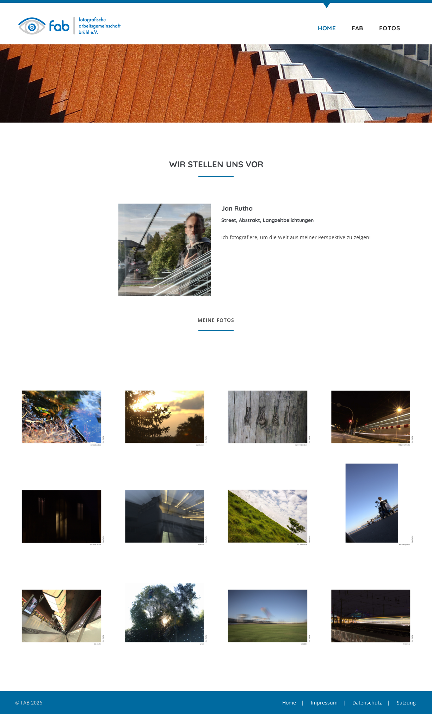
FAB (357, 28)
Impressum (324, 702)
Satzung (406, 702)
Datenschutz (367, 702)
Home (327, 28)
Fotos (389, 28)
